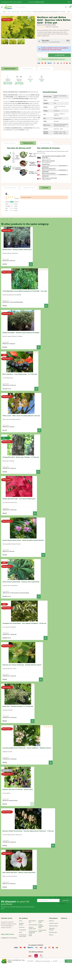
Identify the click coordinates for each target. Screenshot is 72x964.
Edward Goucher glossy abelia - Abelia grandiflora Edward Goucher (23, 540)
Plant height (30, 961)
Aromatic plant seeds (42, 930)
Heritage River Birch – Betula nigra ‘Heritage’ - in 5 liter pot (21, 457)
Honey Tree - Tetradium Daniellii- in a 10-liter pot (18, 706)
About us (51, 921)
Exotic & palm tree (32, 921)
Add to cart (60, 55)
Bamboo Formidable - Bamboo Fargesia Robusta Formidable (21, 332)
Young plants (22, 930)
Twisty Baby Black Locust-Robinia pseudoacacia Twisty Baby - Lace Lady (25, 291)
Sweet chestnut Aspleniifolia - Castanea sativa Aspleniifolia (21, 582)
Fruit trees (22, 927)
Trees (20, 921)
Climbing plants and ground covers (33, 932)
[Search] (28, 7)
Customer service (53, 923)
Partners (51, 935)
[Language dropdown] (69, 2)
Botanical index (53, 932)
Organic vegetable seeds (41, 926)
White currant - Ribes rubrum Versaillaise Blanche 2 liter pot (21, 416)
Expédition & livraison (28, 187)
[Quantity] (42, 55)
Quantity (55, 961)
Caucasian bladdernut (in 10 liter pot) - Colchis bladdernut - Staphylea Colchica (27, 748)
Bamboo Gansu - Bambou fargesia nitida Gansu (17, 249)
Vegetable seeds (41, 921)
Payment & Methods (52, 929)
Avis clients (45, 187)
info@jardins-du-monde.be (9, 938)
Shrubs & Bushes (21, 924)
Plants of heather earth (32, 928)
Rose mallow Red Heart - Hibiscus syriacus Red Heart (19, 872)
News (20, 932)
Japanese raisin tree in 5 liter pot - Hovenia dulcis (18, 789)
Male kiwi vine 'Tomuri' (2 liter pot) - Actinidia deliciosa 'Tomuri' (22, 665)
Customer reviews (45, 68)
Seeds (30, 935)
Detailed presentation (9, 68)
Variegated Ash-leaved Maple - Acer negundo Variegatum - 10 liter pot (24, 623)
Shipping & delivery (28, 68)
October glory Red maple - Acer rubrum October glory (19, 499)
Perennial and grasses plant (22, 935)
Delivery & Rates (53, 926)
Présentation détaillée (10, 187)
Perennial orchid (33, 925)
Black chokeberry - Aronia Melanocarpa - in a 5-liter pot (20, 374)
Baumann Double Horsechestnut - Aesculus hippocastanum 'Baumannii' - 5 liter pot (28, 831)
